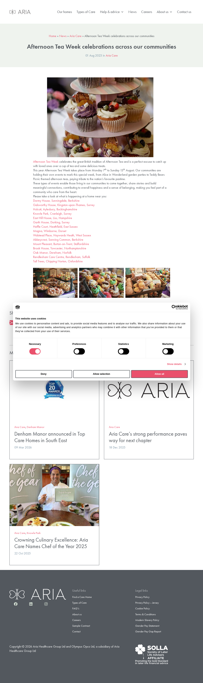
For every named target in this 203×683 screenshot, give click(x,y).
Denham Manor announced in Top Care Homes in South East (49, 437)
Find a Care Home (82, 597)
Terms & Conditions (145, 614)
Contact (76, 631)
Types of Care (86, 11)
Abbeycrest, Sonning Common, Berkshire (58, 240)
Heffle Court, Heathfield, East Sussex (55, 227)
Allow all (159, 374)
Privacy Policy (142, 597)
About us (164, 12)
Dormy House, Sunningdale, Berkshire (56, 201)
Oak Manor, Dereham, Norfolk (52, 253)
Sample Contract (81, 625)
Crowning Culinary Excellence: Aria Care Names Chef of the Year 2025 (51, 543)
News (132, 11)
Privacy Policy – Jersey (147, 602)
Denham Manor (35, 427)
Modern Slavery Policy (147, 620)
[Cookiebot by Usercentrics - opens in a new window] (170, 307)
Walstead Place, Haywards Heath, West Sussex (62, 235)
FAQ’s (75, 608)
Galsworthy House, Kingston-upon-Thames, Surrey (64, 205)
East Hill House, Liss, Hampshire (52, 218)
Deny (43, 374)
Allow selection (101, 374)
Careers (146, 11)
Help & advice (112, 12)
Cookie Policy (142, 608)
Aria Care (76, 36)
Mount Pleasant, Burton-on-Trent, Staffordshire (61, 244)
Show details (174, 364)
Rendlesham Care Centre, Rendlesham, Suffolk (61, 257)
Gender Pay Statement (147, 625)
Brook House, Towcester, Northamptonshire (59, 248)
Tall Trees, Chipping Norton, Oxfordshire (58, 261)
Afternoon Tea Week (45, 162)
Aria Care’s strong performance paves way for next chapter (148, 437)
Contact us (184, 11)
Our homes (64, 11)
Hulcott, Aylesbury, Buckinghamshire (55, 209)
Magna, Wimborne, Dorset (49, 231)
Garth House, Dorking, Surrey (51, 222)
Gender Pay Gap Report (148, 631)
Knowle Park (34, 533)
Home (52, 36)
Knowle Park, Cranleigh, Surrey (52, 214)
